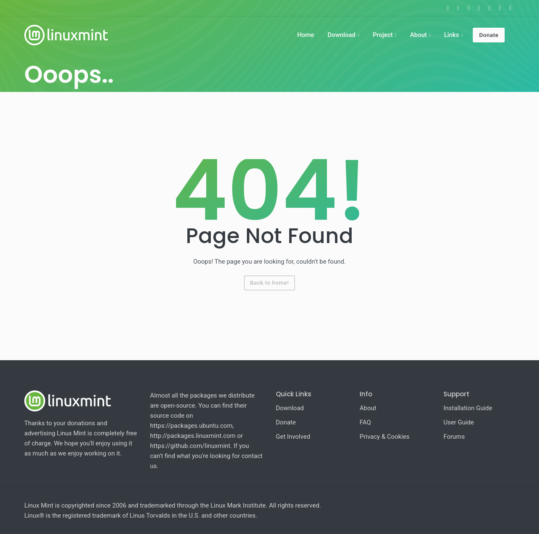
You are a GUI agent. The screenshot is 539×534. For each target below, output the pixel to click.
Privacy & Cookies (384, 436)
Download (341, 35)
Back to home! (269, 282)
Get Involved (293, 436)
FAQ (365, 422)
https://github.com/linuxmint (190, 446)
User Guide (458, 422)
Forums (454, 436)
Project (383, 35)
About (418, 35)
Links (451, 35)
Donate (488, 34)
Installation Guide (467, 408)
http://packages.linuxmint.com (193, 436)
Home (305, 35)
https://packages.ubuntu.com (191, 425)
